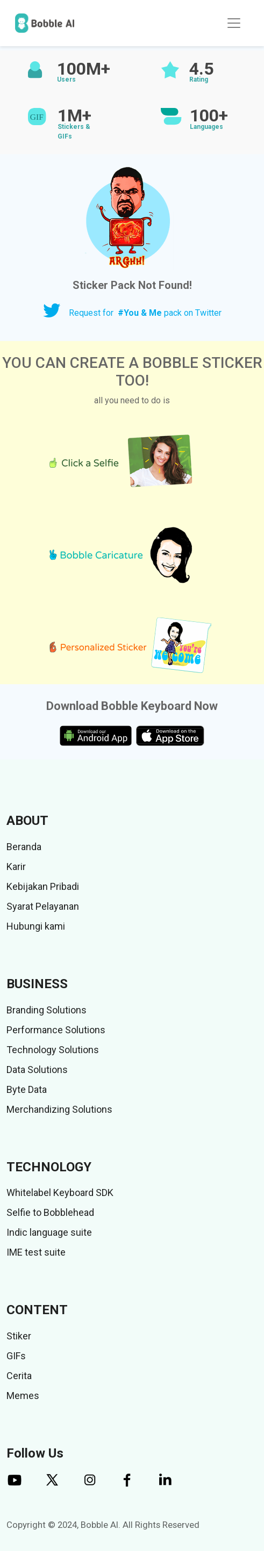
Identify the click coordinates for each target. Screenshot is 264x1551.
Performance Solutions (55, 1029)
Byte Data (26, 1089)
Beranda (23, 846)
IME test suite (36, 1252)
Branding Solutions (46, 1010)
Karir (16, 866)
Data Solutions (37, 1069)
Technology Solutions (52, 1049)
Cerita (19, 1375)
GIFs (16, 1355)
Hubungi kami (35, 926)
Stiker (18, 1336)
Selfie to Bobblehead (50, 1212)
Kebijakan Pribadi (42, 886)
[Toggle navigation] (234, 23)
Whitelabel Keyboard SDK (59, 1192)
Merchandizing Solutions (59, 1109)
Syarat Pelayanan (42, 906)
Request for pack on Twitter (145, 313)
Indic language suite (49, 1232)
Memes (22, 1395)
